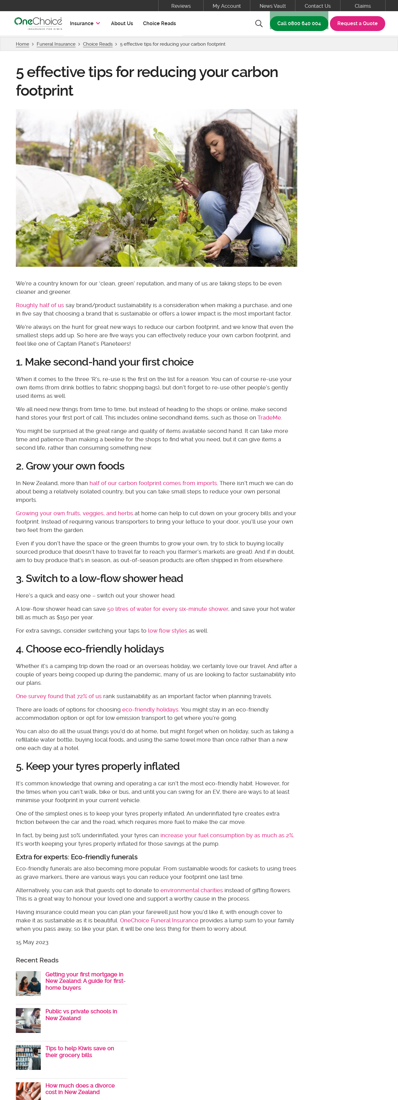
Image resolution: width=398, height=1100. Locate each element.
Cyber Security (241, 1038)
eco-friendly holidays (151, 728)
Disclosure (177, 1038)
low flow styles (168, 650)
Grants (207, 1038)
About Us (123, 25)
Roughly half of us (41, 299)
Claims (363, 6)
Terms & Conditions (91, 1038)
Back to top (199, 979)
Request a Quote (356, 25)
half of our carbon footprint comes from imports (154, 494)
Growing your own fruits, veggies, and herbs (75, 524)
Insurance (86, 24)
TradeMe (29, 428)
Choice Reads (160, 25)
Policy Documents (38, 1038)
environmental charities (193, 909)
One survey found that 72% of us (60, 715)
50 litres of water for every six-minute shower (169, 628)
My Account (227, 6)
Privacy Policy (139, 1038)
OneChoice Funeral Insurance (160, 939)
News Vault (273, 6)
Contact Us (318, 6)
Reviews (181, 6)
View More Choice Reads (330, 219)
